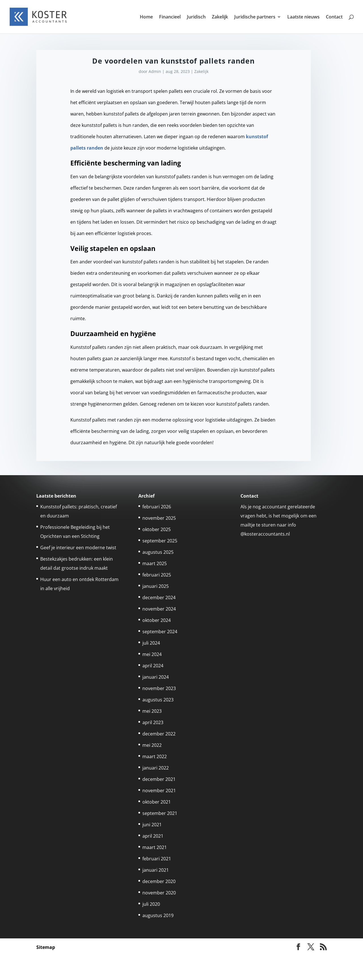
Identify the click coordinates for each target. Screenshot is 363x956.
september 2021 (159, 813)
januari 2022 (155, 768)
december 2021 (159, 779)
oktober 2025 (156, 529)
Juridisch (196, 17)
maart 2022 (154, 756)
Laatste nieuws (303, 17)
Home (146, 17)
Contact (334, 17)
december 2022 (159, 734)
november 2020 (159, 893)
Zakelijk (220, 17)
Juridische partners (254, 17)
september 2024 (159, 631)
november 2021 (159, 790)
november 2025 (159, 518)
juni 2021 (152, 824)
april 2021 (152, 836)
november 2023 (159, 688)
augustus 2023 (158, 700)
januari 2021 (155, 870)
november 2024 (159, 609)
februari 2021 (156, 859)
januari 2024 (155, 677)
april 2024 (152, 666)
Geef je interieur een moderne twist (78, 547)
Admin (155, 71)
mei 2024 (152, 654)
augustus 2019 (158, 915)
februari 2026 (156, 507)
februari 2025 (156, 575)
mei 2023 (152, 711)
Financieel (170, 17)
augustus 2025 (158, 552)
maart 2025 (154, 563)
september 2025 (159, 541)
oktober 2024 (156, 620)
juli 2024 (151, 643)
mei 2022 (152, 745)
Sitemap (45, 947)
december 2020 (159, 881)
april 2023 (152, 722)
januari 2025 (155, 586)
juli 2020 (151, 904)
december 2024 (159, 597)
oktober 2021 (156, 802)
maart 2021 (154, 847)
